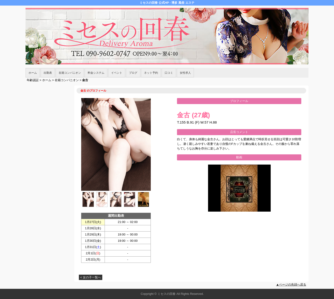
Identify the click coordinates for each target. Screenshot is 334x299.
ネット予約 (151, 72)
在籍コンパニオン (70, 72)
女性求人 (185, 72)
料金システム (96, 72)
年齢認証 (33, 80)
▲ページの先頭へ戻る (291, 284)
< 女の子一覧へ (90, 277)
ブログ (133, 72)
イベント (116, 72)
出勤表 (48, 72)
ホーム (33, 72)
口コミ (169, 72)
